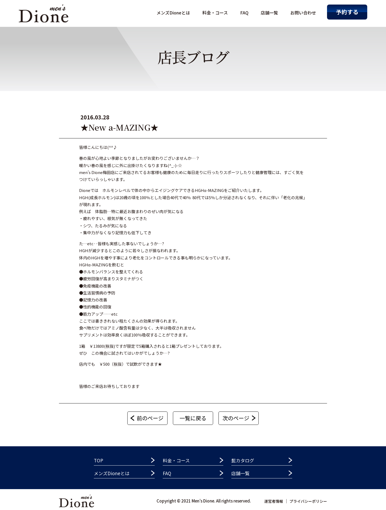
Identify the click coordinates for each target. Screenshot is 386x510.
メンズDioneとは (173, 12)
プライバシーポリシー (308, 501)
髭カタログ (242, 460)
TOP (98, 460)
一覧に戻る (193, 418)
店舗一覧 (269, 12)
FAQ (244, 12)
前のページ (150, 418)
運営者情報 (273, 501)
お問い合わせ (303, 12)
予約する (347, 12)
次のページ (235, 418)
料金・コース (215, 12)
